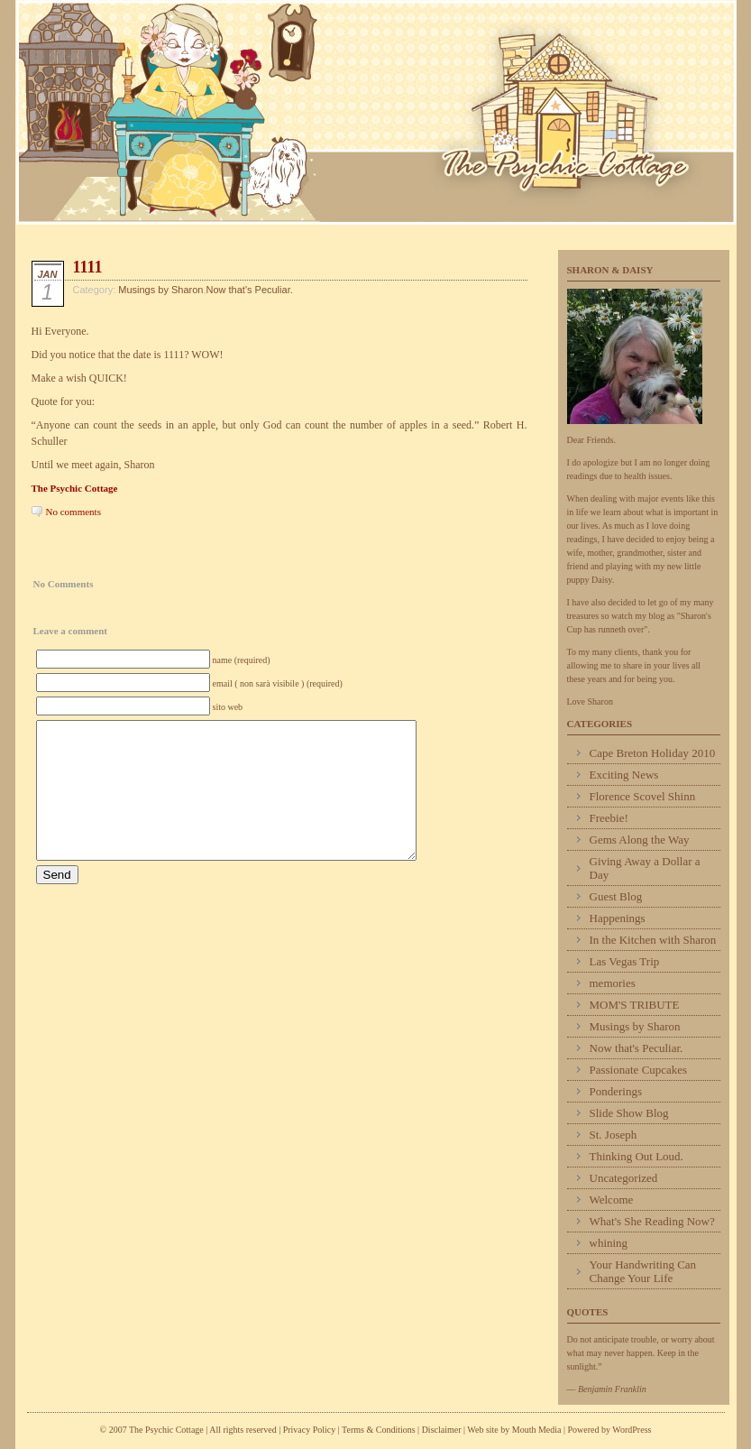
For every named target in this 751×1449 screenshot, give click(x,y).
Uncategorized (624, 1178)
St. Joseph (613, 1134)
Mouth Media (537, 1430)
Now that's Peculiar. (249, 289)
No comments (73, 511)
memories (613, 983)
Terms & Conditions (379, 1430)
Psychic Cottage (376, 112)
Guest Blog (616, 896)
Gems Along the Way (640, 839)
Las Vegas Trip (625, 961)
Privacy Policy (309, 1430)
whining (609, 1243)
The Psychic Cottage (75, 488)
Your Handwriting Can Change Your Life (643, 1271)
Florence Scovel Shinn (643, 796)
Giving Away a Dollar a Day (645, 867)
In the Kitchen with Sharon (653, 939)
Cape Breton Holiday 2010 (653, 753)
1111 (88, 267)
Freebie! (609, 818)
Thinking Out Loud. (636, 1156)
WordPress (631, 1430)
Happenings (618, 918)
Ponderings (616, 1091)
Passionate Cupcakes (639, 1069)
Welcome (612, 1199)
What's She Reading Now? (652, 1221)
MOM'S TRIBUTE (635, 1004)
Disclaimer (442, 1430)
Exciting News (624, 774)
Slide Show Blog (629, 1113)
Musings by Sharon (160, 289)
